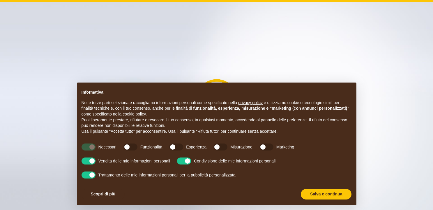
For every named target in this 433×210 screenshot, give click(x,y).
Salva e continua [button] (326, 194)
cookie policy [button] (134, 114)
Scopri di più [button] (103, 194)
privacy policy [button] (250, 102)
